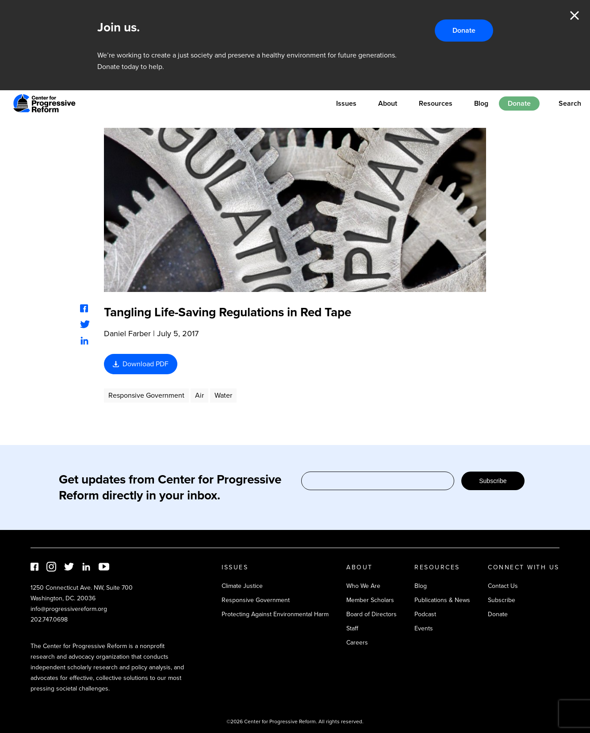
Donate (463, 30)
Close (574, 15)
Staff (352, 628)
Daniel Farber (127, 333)
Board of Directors (371, 614)
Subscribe (492, 480)
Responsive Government (146, 395)
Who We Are (363, 586)
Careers (357, 642)
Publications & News (442, 600)
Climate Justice (242, 586)
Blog (481, 103)
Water (223, 395)
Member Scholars (370, 600)
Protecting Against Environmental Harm (275, 614)
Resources (435, 103)
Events (423, 628)
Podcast (425, 614)
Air (199, 395)
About (387, 103)
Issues (346, 103)
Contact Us (503, 586)
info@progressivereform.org (69, 609)
